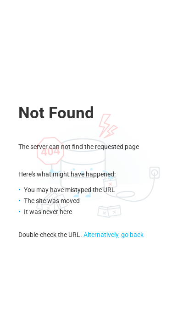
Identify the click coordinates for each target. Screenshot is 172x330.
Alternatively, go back (113, 234)
